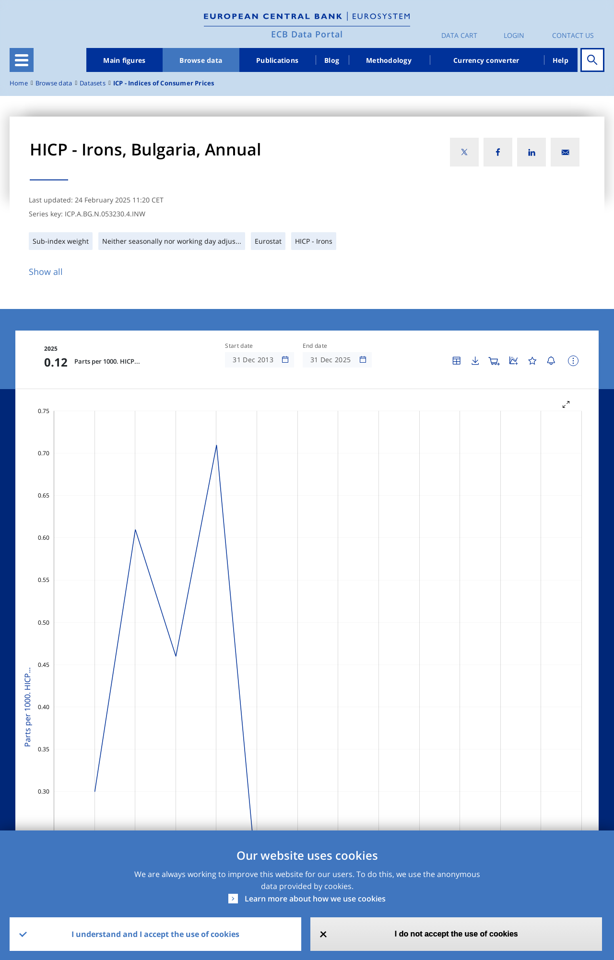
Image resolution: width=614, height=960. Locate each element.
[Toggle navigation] (22, 60)
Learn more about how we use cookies (315, 898)
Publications (277, 60)
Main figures (124, 60)
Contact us (573, 35)
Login (514, 35)
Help (560, 60)
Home (19, 83)
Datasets (93, 83)
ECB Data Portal (307, 34)
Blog (331, 60)
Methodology (389, 60)
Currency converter (486, 60)
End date (315, 346)
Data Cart (459, 35)
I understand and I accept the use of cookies (155, 934)
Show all (46, 271)
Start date (239, 346)
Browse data (200, 60)
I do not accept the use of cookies (456, 934)
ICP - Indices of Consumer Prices (163, 83)
